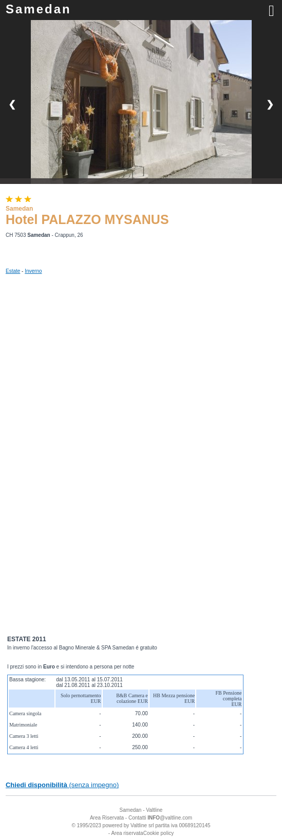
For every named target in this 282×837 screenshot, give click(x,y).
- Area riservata (125, 833)
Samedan (38, 9)
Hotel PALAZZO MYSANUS (87, 219)
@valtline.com (169, 818)
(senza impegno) (62, 785)
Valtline (154, 810)
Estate (13, 271)
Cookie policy (158, 833)
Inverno (33, 271)
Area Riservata (107, 818)
